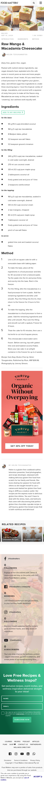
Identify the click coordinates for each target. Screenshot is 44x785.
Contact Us (23, 744)
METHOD (35, 39)
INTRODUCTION (7, 39)
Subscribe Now (22, 720)
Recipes (17, 742)
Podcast (26, 742)
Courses (8, 742)
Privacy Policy (35, 760)
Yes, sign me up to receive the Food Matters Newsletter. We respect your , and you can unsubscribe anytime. (23, 713)
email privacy (20, 714)
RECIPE (4, 33)
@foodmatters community (19, 587)
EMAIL (6, 706)
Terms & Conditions (20, 760)
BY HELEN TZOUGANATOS (20, 465)
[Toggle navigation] (40, 3)
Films (5, 744)
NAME (5, 699)
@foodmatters (14, 558)
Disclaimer (7, 760)
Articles (35, 742)
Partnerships (35, 744)
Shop (12, 744)
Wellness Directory (22, 747)
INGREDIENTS (23, 39)
